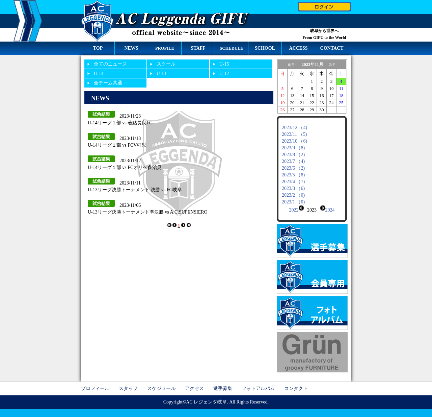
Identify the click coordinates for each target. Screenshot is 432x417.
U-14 (99, 73)
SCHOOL (265, 48)
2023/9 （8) (293, 147)
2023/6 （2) (293, 168)
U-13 (161, 73)
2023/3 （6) (293, 188)
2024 (330, 210)
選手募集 (222, 383)
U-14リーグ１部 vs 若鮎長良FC (120, 122)
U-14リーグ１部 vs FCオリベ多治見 (125, 167)
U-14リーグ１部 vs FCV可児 (117, 145)
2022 (294, 210)
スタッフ (128, 383)
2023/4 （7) (293, 181)
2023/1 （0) (293, 201)
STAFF (198, 48)
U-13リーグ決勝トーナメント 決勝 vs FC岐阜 (135, 189)
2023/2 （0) (293, 195)
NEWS (131, 48)
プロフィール (95, 383)
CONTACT (332, 48)
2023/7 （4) (293, 161)
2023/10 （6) (294, 141)
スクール (166, 64)
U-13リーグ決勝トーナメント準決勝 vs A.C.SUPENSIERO (148, 212)
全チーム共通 (108, 82)
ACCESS (298, 48)
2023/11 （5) (294, 134)
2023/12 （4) (294, 127)
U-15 (224, 64)
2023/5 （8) (293, 174)
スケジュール (161, 383)
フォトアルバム (258, 383)
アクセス (194, 383)
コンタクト (296, 383)
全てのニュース (110, 64)
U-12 (224, 73)
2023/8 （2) (293, 154)
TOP (98, 48)
